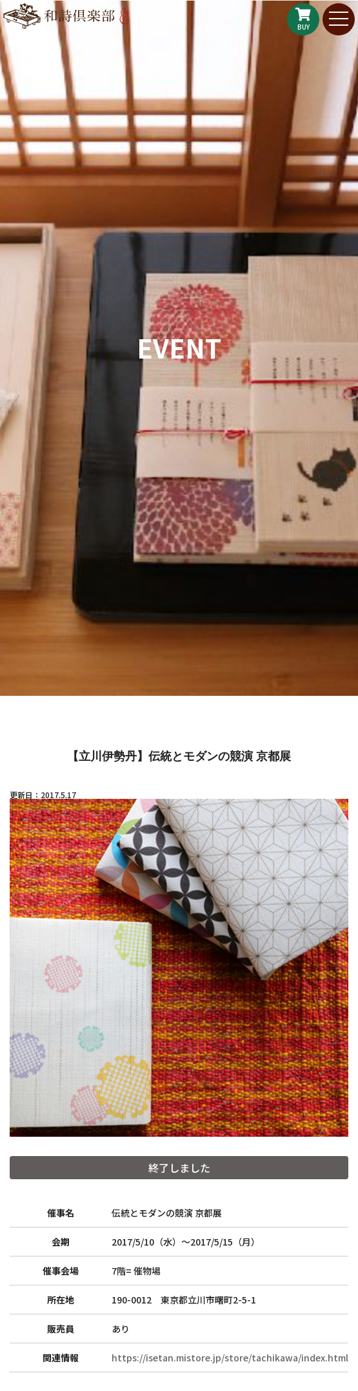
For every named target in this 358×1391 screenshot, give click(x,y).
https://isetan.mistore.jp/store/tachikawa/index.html (230, 1357)
